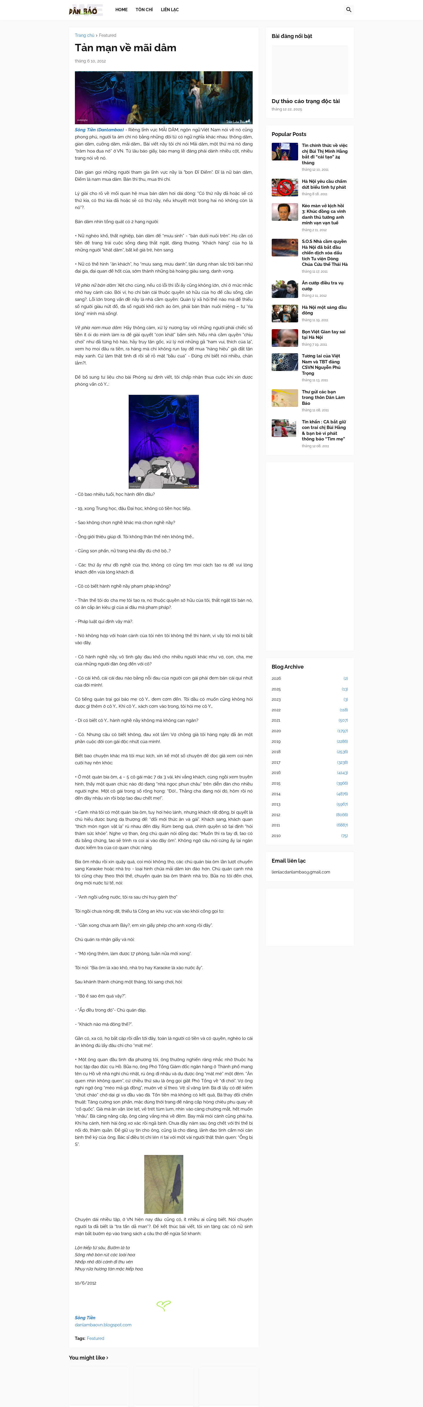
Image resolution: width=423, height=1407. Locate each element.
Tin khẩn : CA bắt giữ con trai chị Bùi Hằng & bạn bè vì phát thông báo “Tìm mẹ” (324, 430)
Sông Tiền (85, 1317)
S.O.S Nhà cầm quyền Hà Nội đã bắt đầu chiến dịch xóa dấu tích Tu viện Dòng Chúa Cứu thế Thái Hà (325, 253)
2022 (310, 710)
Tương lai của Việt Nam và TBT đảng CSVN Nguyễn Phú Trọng (321, 364)
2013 (310, 804)
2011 (310, 825)
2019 (310, 742)
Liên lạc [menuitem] (170, 9)
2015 (310, 783)
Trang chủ (84, 35)
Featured (107, 35)
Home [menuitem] (121, 9)
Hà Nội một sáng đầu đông (324, 310)
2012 (310, 815)
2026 (310, 679)
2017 (310, 762)
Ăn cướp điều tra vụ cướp (322, 285)
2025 (310, 689)
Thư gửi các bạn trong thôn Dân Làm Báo (323, 397)
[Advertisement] (310, 556)
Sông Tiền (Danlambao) (99, 129)
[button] (349, 10)
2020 (310, 731)
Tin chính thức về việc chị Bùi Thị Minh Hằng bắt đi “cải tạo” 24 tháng (325, 154)
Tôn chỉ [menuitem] (144, 9)
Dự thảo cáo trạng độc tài (306, 101)
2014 (310, 794)
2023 (310, 699)
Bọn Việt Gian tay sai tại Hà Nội (323, 334)
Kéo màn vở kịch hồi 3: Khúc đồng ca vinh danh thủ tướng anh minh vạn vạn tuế (324, 214)
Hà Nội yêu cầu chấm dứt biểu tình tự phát (324, 184)
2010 (310, 836)
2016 (310, 773)
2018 (310, 752)
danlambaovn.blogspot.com (103, 1325)
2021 (310, 720)
